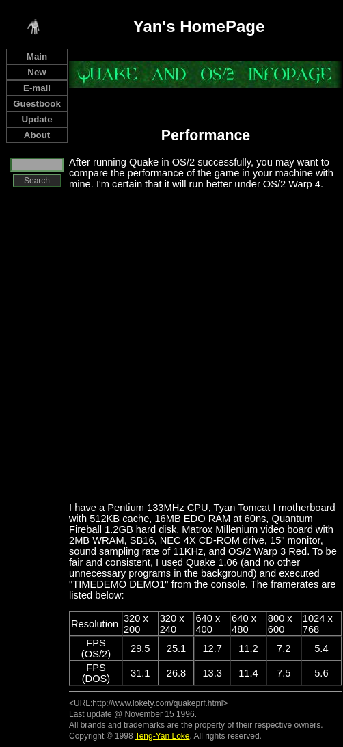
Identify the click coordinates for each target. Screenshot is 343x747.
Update (36, 119)
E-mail (37, 88)
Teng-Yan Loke (162, 736)
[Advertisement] (150, 345)
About (37, 135)
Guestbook (37, 104)
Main (37, 56)
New (36, 72)
